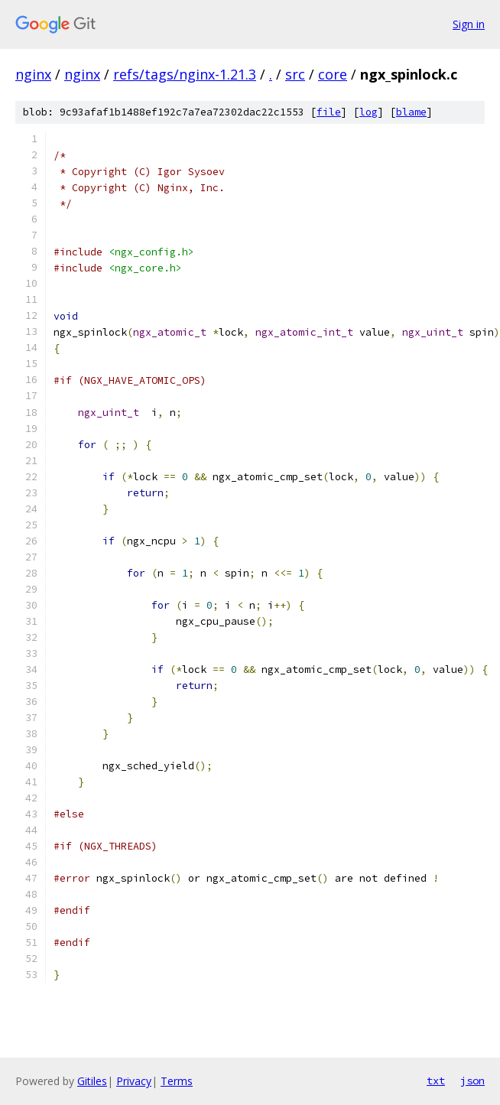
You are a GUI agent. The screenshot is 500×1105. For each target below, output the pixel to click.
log (368, 112)
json (472, 1080)
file (329, 112)
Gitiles (92, 1081)
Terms (177, 1081)
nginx (33, 74)
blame (411, 112)
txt (436, 1080)
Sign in (469, 24)
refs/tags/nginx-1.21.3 (184, 74)
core (332, 74)
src (295, 74)
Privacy (133, 1081)
